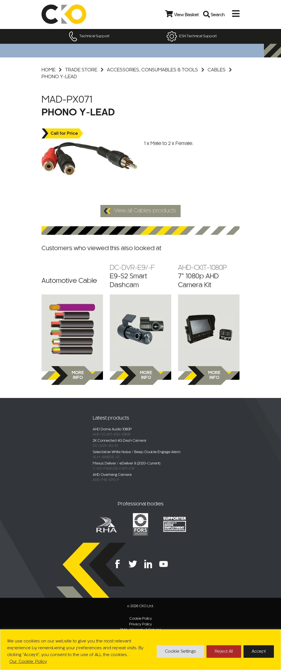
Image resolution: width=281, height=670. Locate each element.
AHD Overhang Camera (112, 475)
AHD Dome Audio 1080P (112, 429)
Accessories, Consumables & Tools (152, 70)
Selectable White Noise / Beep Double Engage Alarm (137, 452)
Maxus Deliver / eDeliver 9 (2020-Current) (126, 463)
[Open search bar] (206, 14)
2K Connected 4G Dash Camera (119, 441)
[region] (140, 649)
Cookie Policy (140, 619)
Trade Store (81, 70)
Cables (217, 70)
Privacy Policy (140, 624)
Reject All (224, 652)
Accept (259, 652)
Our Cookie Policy (28, 662)
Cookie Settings (180, 652)
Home (48, 70)
